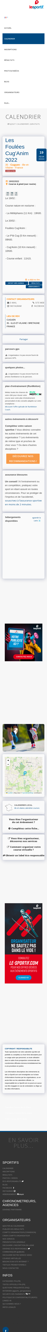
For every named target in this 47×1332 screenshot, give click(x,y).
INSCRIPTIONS (9, 1171)
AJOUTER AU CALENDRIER (13, 1226)
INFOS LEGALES (9, 1307)
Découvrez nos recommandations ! (23, 458)
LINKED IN (7, 1300)
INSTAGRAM (16, 306)
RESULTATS (7, 1175)
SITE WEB (39, 302)
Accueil (7, 28)
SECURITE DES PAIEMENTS (14, 1294)
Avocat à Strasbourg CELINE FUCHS (17, 1313)
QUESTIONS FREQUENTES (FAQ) (16, 1287)
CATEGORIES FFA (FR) (12, 1281)
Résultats (9, 60)
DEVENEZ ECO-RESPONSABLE (15, 1248)
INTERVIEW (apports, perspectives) (17, 1291)
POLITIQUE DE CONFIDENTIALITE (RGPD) (20, 1297)
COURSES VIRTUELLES (12, 1258)
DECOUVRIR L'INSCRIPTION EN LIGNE (18, 1245)
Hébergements (34, 287)
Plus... (7, 103)
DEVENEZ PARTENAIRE (12, 1209)
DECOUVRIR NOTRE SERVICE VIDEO (17, 1255)
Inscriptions (10, 49)
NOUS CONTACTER (11, 1268)
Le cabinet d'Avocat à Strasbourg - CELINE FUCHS (23, 1323)
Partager (24, 339)
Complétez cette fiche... (25, 828)
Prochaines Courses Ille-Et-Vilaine (18, 1113)
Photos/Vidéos (11, 71)
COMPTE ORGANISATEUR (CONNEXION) (19, 1232)
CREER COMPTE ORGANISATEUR (16, 1235)
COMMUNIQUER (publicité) (13, 1252)
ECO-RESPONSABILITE (12, 1181)
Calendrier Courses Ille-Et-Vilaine (18, 1107)
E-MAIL (13, 302)
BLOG (5, 1184)
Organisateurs (11, 92)
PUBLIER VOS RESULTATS (13, 1229)
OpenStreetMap (27, 793)
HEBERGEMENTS (10, 1194)
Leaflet (9, 793)
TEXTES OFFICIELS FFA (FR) (14, 1284)
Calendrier (9, 39)
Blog (6, 81)
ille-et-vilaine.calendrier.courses (26, 808)
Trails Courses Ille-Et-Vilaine (16, 1119)
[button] (25, 773)
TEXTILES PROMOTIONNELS (14, 1265)
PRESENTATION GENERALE (14, 1242)
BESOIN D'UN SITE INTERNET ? (15, 1261)
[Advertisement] (23, 695)
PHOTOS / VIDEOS (10, 1178)
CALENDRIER (8, 1168)
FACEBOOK (39, 306)
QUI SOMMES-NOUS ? (12, 1304)
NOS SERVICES (9, 1239)
